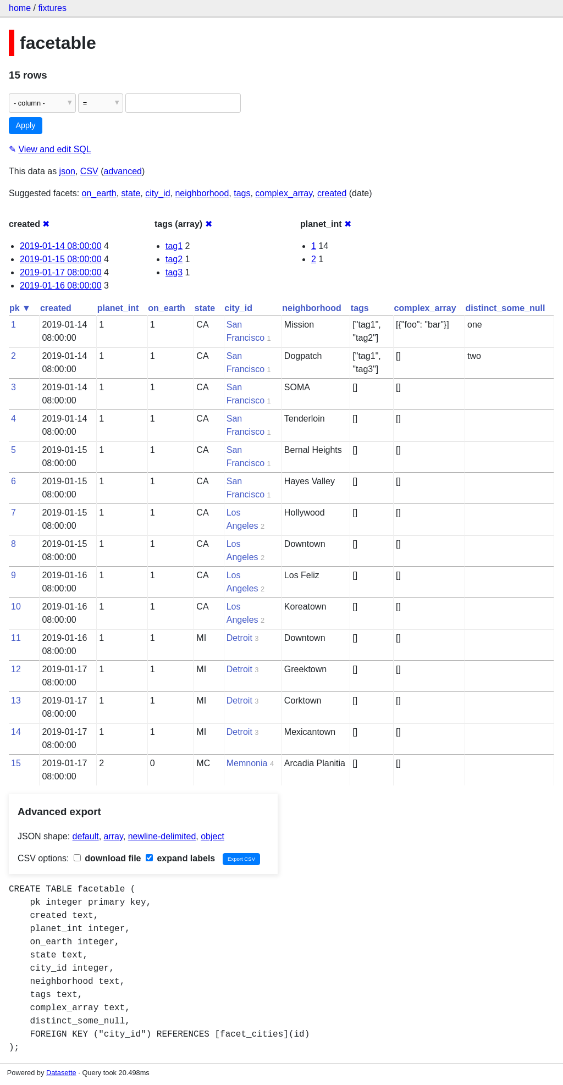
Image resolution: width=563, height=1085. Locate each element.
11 (16, 638)
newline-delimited (162, 836)
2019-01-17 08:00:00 (61, 272)
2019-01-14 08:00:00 (61, 246)
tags (242, 193)
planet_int (118, 308)
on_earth (99, 193)
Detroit (239, 638)
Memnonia (247, 763)
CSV (89, 171)
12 (16, 669)
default (86, 836)
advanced (123, 171)
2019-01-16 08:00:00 (61, 285)
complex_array (283, 193)
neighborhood (202, 193)
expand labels (180, 858)
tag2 (174, 259)
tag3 (174, 272)
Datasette (61, 1073)
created (331, 193)
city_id (157, 193)
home (20, 8)
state (131, 193)
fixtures (52, 8)
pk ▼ (20, 308)
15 (16, 763)
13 (16, 700)
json (67, 171)
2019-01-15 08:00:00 (61, 259)
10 (16, 606)
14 (16, 732)
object (212, 836)
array (113, 836)
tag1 (174, 246)
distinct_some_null (505, 308)
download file (107, 858)
